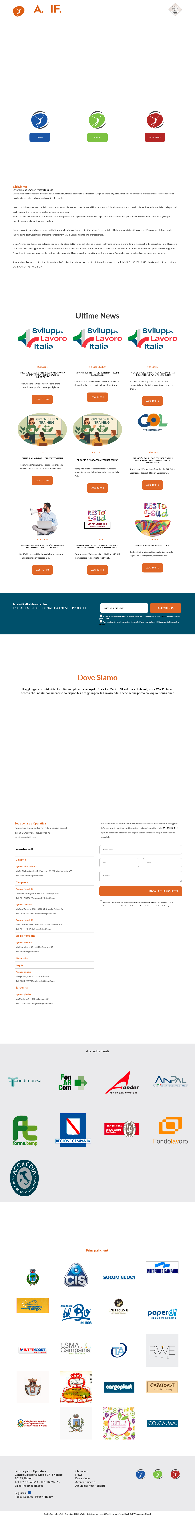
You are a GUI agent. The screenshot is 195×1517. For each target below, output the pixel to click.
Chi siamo (81, 1471)
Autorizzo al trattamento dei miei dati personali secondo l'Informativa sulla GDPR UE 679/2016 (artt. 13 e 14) (138, 902)
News (78, 1474)
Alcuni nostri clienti (146, 8)
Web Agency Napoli (142, 1514)
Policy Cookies (24, 1496)
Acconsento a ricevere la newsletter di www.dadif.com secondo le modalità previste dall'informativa (136, 906)
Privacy (163, 616)
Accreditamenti (85, 1482)
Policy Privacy (44, 1496)
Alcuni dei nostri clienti (90, 1485)
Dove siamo (82, 1478)
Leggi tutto (42, 399)
